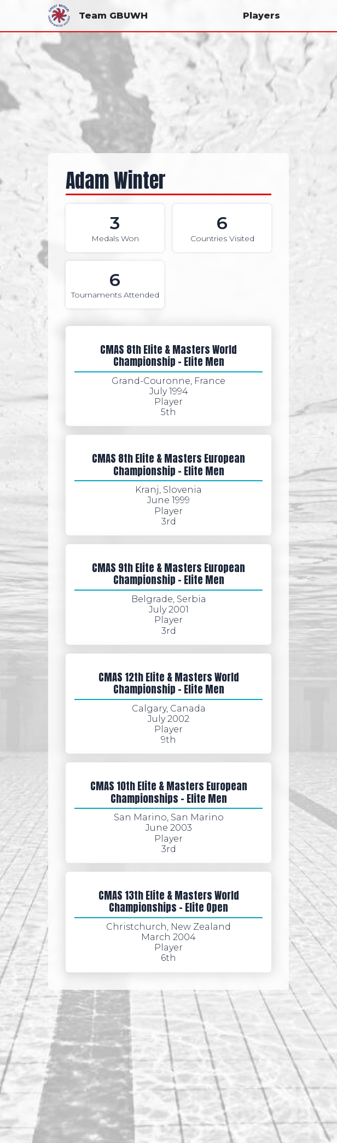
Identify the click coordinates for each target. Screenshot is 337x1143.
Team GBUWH (98, 15)
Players (261, 15)
